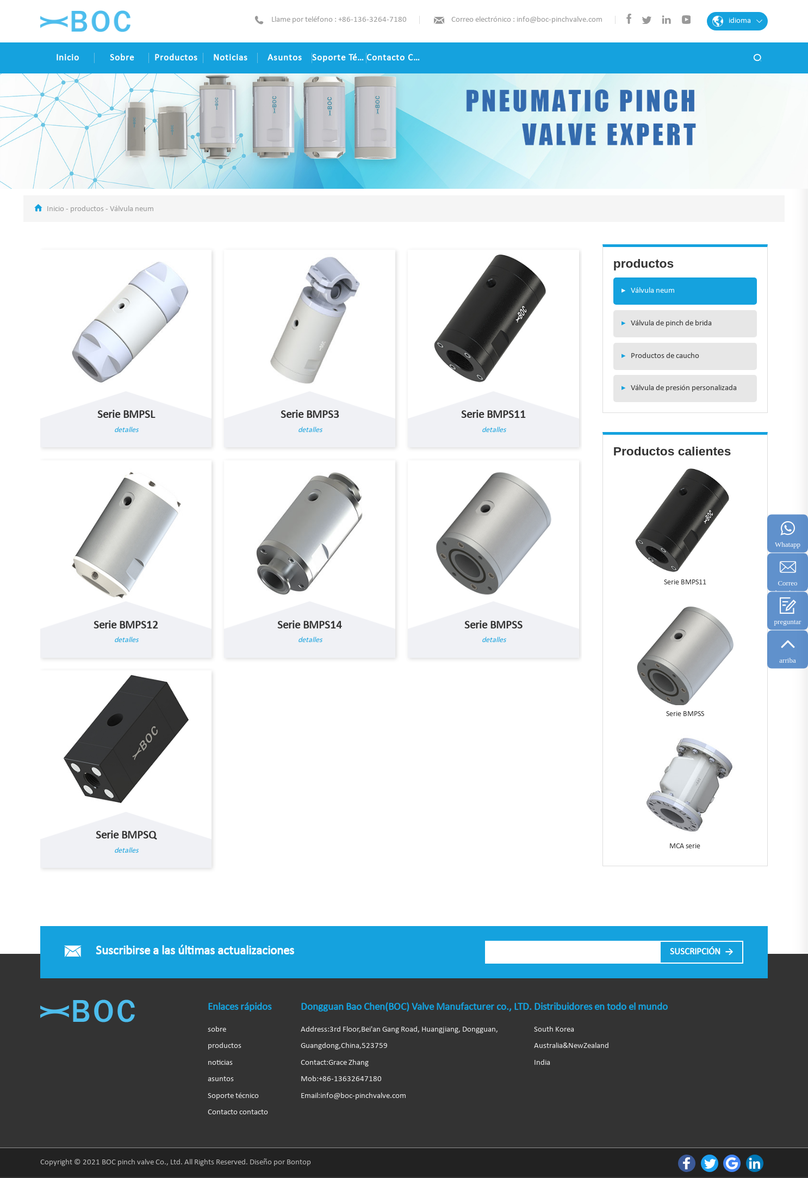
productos (176, 58)
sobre (122, 58)
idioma (737, 21)
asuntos (285, 58)
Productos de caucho (656, 356)
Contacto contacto (393, 58)
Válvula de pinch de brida (662, 323)
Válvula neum (132, 209)
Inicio (67, 58)
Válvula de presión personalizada (675, 388)
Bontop (299, 1162)
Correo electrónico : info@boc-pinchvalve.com (526, 20)
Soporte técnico (339, 58)
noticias (230, 58)
